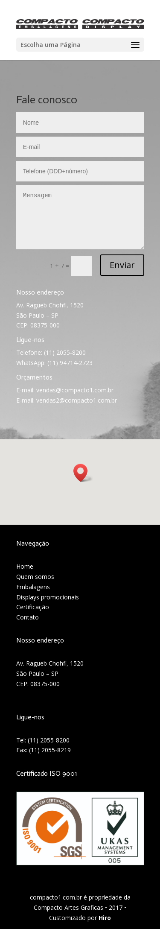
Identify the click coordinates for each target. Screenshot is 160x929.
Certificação (32, 607)
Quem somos (35, 577)
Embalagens (33, 587)
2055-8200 (55, 740)
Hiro (105, 918)
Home (24, 566)
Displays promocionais (47, 597)
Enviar (122, 265)
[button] (83, 473)
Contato (27, 617)
